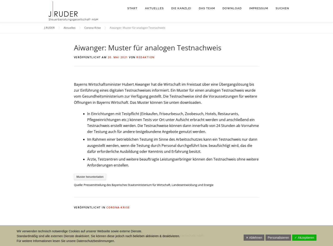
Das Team (207, 8)
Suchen (282, 8)
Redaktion (145, 57)
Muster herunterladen (90, 176)
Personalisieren (278, 237)
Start (132, 8)
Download (232, 8)
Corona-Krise (118, 207)
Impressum (258, 8)
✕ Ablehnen (254, 237)
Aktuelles (154, 8)
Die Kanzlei (181, 8)
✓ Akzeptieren (304, 237)
